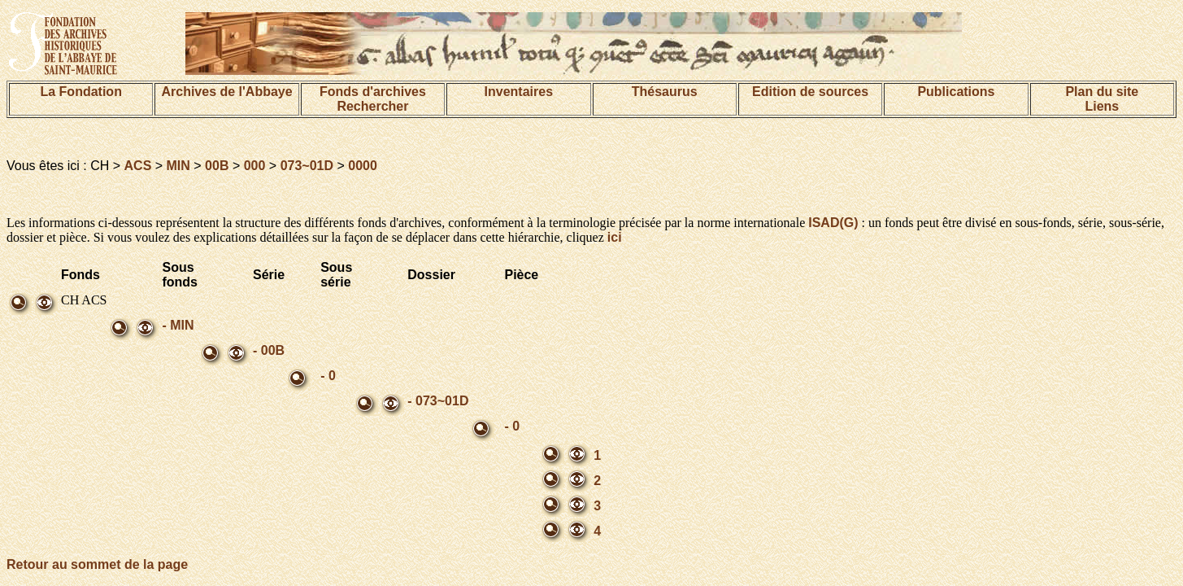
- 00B (269, 350)
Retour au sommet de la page (97, 564)
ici (614, 237)
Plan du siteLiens (1101, 99)
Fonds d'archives (373, 91)
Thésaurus (665, 91)
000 (255, 166)
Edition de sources (810, 91)
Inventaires (519, 91)
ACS (138, 166)
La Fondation (80, 91)
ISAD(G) (833, 223)
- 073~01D (437, 401)
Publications (955, 91)
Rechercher (372, 106)
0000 (362, 166)
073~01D (307, 166)
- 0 (328, 376)
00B (216, 166)
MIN (178, 166)
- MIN (178, 325)
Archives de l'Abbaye (226, 91)
